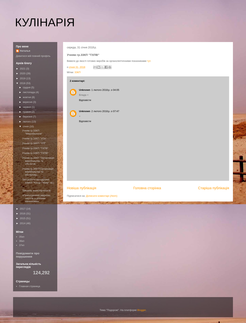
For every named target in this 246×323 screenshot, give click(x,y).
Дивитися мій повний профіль (33, 56)
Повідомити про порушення (27, 255)
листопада (29, 92)
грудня (27, 87)
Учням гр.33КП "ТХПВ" (35, 148)
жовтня (27, 97)
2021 (23, 68)
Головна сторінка (147, 188)
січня (26, 126)
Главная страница (29, 286)
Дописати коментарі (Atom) (101, 195)
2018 (23, 83)
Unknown (84, 89)
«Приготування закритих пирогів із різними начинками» (36, 198)
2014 (23, 223)
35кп (21, 236)
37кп (21, 245)
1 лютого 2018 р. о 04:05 (105, 89)
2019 (23, 78)
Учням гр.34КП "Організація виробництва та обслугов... (38, 160)
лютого (27, 121)
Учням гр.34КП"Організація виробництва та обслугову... (37, 171)
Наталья (25, 50)
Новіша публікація (81, 188)
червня (27, 107)
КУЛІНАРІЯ (45, 22)
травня (27, 111)
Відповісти (85, 100)
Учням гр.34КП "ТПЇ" (34, 143)
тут (148, 60)
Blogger (141, 310)
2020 (23, 73)
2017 (23, 208)
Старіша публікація (213, 188)
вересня (28, 102)
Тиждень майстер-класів (36, 190)
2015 (23, 218)
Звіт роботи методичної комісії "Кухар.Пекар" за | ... (38, 182)
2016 (23, 213)
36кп (21, 241)
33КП (78, 72)
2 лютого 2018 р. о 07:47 (105, 111)
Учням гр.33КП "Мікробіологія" (32, 132)
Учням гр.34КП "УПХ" (34, 138)
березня (28, 116)
